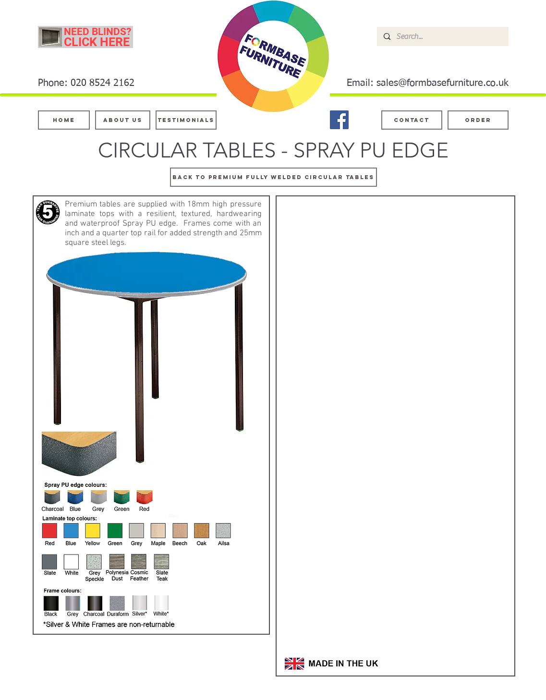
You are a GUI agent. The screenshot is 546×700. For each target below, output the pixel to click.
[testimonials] (186, 120)
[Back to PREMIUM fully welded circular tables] (273, 177)
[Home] (64, 120)
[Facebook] (339, 119)
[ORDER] (478, 120)
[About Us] (122, 120)
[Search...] (442, 36)
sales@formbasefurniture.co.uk (442, 83)
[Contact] (411, 120)
